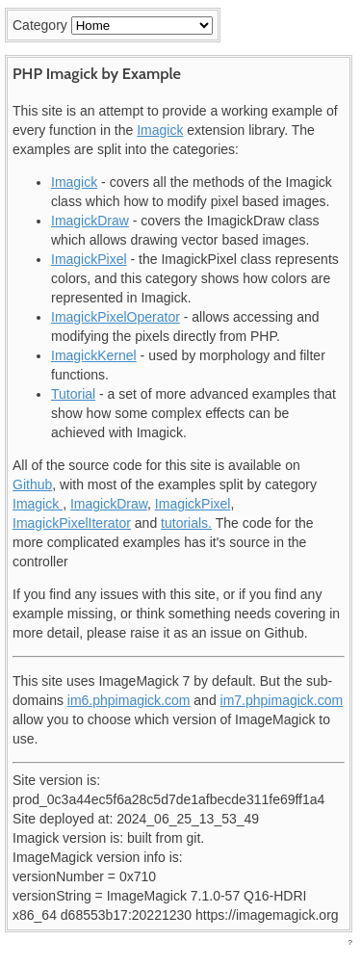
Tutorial (73, 394)
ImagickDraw (90, 220)
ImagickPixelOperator (115, 317)
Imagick (160, 130)
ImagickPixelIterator (72, 523)
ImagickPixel (89, 259)
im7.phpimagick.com (282, 700)
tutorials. (186, 523)
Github (32, 484)
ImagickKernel (94, 355)
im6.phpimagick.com (129, 700)
